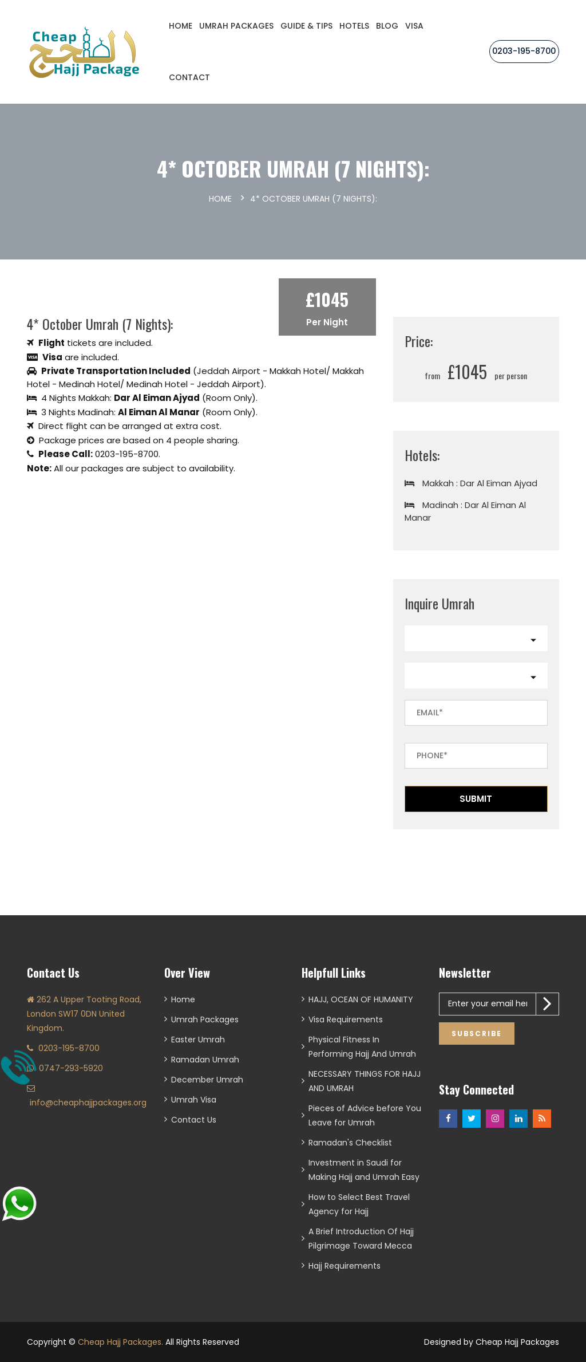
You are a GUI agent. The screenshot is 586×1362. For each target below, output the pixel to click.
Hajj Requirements (344, 1266)
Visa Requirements (345, 1019)
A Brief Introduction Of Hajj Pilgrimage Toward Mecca (361, 1238)
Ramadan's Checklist (350, 1142)
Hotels (354, 26)
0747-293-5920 (71, 1068)
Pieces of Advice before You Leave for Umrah (364, 1115)
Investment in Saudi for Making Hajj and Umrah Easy (363, 1170)
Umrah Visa (193, 1099)
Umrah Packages (236, 26)
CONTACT (189, 77)
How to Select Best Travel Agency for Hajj (359, 1204)
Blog (387, 26)
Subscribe (477, 1033)
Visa (414, 26)
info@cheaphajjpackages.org (88, 1102)
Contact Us (193, 1119)
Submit (476, 799)
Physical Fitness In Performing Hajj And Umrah (362, 1047)
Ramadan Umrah (205, 1059)
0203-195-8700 (524, 51)
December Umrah (207, 1079)
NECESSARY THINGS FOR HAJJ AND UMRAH (364, 1081)
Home (180, 26)
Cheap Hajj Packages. (120, 1342)
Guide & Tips (306, 26)
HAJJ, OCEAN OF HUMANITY (360, 999)
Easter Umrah (198, 1039)
